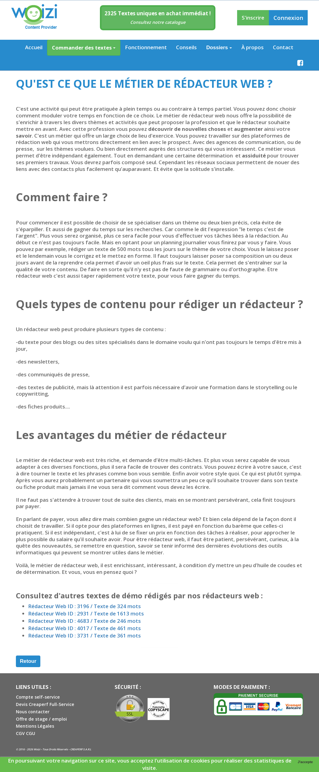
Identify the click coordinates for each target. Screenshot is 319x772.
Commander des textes (84, 47)
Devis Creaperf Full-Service (45, 704)
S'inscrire (253, 17)
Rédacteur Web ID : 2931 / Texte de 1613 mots (86, 613)
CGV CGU (25, 733)
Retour (28, 661)
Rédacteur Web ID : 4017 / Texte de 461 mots (84, 628)
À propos (252, 47)
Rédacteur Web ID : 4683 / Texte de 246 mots (84, 620)
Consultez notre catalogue (157, 22)
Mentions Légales (35, 726)
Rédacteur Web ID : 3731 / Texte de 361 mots (84, 635)
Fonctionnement (146, 47)
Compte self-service (38, 697)
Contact (283, 47)
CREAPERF (76, 749)
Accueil (33, 47)
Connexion (288, 17)
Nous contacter (33, 712)
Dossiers (219, 47)
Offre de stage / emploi (41, 719)
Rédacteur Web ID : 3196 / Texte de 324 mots (84, 606)
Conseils (186, 47)
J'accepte (305, 762)
